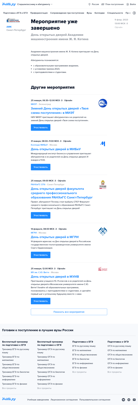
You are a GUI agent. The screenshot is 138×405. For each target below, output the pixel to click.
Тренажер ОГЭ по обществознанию (46, 366)
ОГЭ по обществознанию (120, 354)
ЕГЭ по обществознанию (84, 354)
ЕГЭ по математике (81, 350)
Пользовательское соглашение (94, 399)
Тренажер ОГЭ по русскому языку (51, 351)
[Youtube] (134, 399)
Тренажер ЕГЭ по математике (10, 358)
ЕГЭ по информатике (82, 363)
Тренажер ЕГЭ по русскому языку (15, 351)
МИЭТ (34, 104)
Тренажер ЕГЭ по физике (14, 384)
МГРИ (34, 232)
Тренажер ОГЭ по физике (50, 384)
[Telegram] (128, 399)
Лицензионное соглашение (64, 399)
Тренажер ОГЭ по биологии (51, 372)
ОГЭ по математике (117, 350)
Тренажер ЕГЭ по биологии (15, 372)
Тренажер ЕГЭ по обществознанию (10, 366)
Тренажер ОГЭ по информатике (46, 378)
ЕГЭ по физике (79, 367)
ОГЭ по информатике (118, 363)
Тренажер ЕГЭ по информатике (10, 378)
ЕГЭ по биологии (80, 359)
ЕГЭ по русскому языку (84, 346)
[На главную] (9, 400)
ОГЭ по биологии (116, 359)
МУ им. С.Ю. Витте (40, 272)
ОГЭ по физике (115, 367)
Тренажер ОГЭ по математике (46, 358)
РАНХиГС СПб (38, 184)
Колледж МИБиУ (39, 145)
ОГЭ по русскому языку (119, 346)
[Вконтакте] (123, 399)
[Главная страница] (9, 4)
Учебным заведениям (38, 399)
